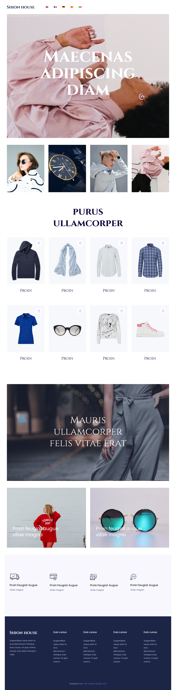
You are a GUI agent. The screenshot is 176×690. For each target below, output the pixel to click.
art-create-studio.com (95, 683)
